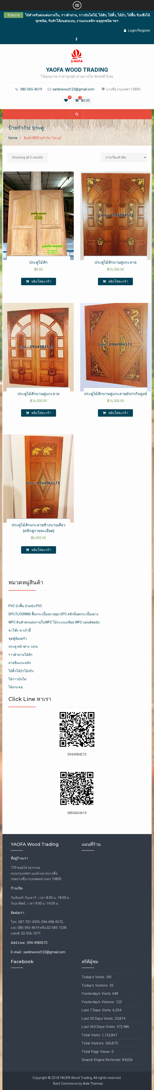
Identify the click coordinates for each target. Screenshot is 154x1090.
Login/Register (137, 30)
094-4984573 (37, 943)
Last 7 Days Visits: (97, 1010)
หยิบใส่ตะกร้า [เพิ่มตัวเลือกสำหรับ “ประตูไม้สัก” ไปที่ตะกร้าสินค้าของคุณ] (41, 281)
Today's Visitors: (95, 985)
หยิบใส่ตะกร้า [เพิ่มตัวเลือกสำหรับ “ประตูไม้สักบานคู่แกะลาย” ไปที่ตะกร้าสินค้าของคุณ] (118, 281)
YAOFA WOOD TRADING (77, 69)
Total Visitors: (93, 1043)
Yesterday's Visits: (97, 993)
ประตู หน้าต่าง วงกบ (23, 646)
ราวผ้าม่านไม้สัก (20, 655)
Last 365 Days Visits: (99, 1027)
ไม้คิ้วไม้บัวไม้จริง (21, 671)
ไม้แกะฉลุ (15, 687)
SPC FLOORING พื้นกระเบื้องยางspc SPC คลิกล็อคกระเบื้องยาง (53, 614)
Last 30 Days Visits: (98, 1018)
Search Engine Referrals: (102, 1060)
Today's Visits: (94, 977)
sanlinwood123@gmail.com (73, 89)
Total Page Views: (97, 1051)
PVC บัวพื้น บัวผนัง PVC (25, 606)
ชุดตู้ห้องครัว (17, 638)
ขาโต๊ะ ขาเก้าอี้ (19, 630)
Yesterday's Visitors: (99, 1002)
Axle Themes (93, 1083)
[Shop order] (124, 157)
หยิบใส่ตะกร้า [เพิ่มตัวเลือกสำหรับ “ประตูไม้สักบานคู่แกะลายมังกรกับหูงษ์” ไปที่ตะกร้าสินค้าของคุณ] (118, 413)
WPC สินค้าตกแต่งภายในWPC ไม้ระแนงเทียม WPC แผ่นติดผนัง (54, 622)
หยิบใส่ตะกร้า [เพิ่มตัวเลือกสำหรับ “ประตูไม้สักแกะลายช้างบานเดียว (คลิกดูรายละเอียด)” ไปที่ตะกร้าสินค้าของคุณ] (41, 550)
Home (12, 138)
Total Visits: (92, 1035)
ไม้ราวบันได (17, 679)
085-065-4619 (31, 89)
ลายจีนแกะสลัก (19, 663)
